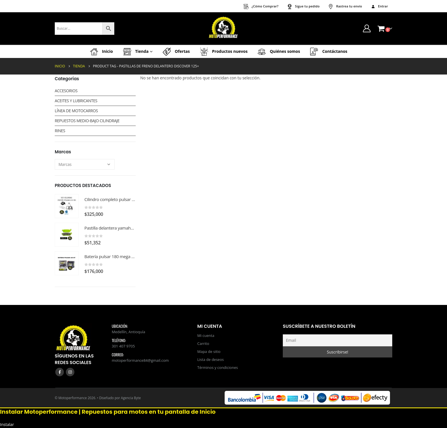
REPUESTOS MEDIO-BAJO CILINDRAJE (87, 120)
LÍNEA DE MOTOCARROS (76, 110)
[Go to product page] (67, 206)
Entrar (379, 6)
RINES (60, 130)
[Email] (337, 340)
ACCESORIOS (66, 90)
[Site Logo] (223, 28)
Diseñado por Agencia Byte (120, 397)
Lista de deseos (210, 359)
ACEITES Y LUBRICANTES (76, 100)
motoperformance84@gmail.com (140, 360)
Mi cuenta (205, 335)
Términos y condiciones (217, 367)
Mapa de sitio (208, 351)
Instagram (70, 372)
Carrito (203, 343)
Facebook (59, 372)
